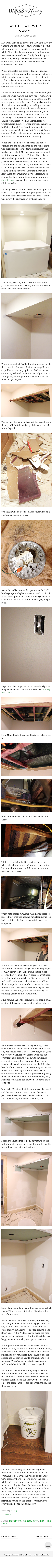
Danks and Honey (18, 1555)
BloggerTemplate (42, 1555)
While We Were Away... (26, 28)
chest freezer (7, 180)
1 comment (6, 1514)
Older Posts (43, 1537)
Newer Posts (10, 1537)
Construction (30, 1520)
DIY (42, 1520)
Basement (15, 1520)
